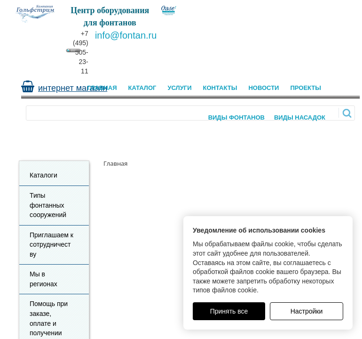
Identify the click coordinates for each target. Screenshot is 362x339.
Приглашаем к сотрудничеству (51, 244)
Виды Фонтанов (236, 117)
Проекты (305, 87)
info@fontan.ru (126, 35)
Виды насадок (299, 117)
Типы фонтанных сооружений (48, 205)
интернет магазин (72, 88)
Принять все (229, 311)
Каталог (142, 87)
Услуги (179, 87)
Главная (102, 87)
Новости (263, 87)
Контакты (220, 87)
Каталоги (43, 175)
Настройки (307, 311)
